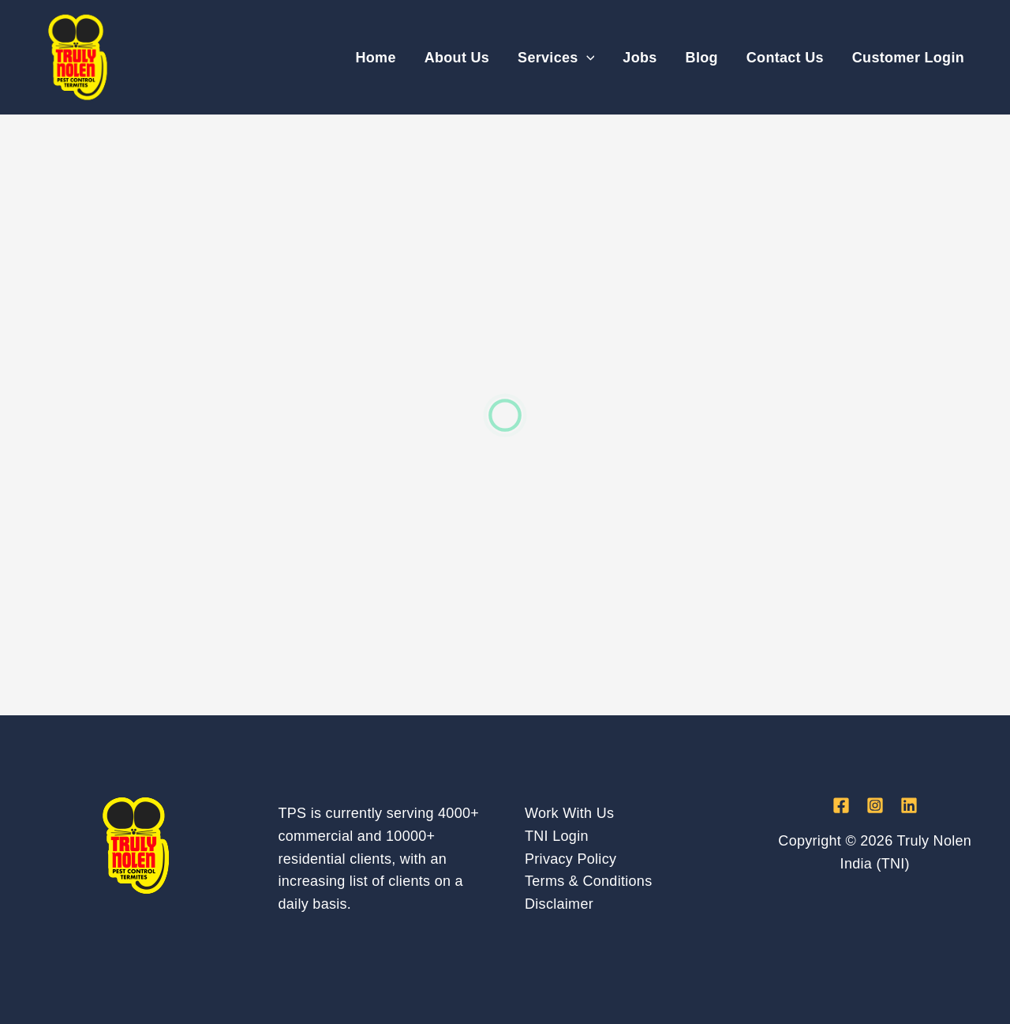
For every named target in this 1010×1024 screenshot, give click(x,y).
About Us (457, 58)
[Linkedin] (909, 805)
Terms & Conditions (588, 881)
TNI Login (557, 836)
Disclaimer (559, 904)
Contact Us (785, 58)
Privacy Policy (570, 859)
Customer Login (908, 58)
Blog (702, 58)
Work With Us (569, 813)
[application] (586, 57)
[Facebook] (841, 805)
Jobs (639, 58)
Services (556, 57)
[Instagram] (875, 805)
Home (375, 58)
